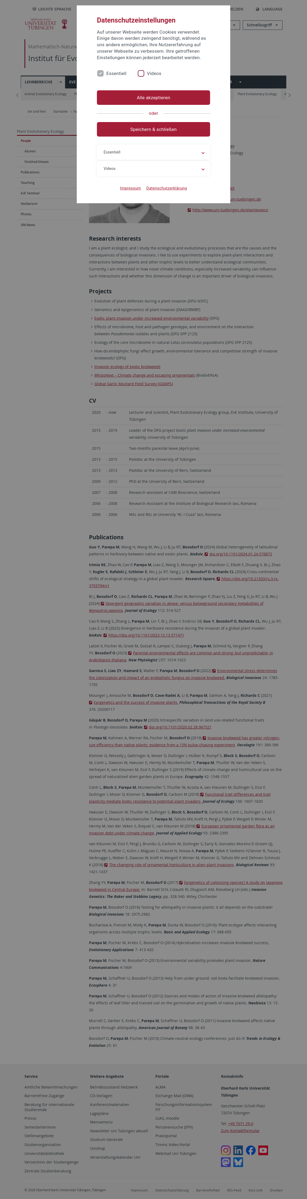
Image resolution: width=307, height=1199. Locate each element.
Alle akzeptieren (153, 97)
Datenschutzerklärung (166, 188)
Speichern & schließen (153, 129)
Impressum (130, 188)
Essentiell (116, 73)
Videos (154, 73)
